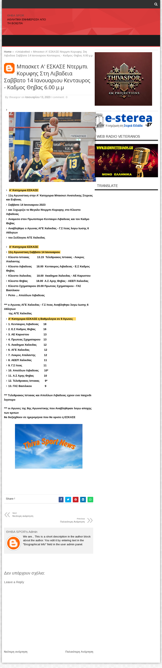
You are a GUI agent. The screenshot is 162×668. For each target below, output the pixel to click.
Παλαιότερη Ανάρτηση (79, 651)
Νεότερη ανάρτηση (15, 651)
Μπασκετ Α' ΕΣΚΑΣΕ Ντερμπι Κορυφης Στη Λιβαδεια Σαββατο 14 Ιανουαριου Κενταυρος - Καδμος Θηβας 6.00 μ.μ (47, 77)
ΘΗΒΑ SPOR (15, 15)
